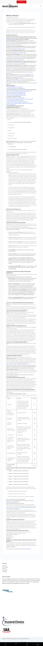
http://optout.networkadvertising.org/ (26, 291)
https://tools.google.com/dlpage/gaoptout (20, 289)
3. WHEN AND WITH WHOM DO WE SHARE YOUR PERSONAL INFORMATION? (21, 89)
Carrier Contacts (5, 567)
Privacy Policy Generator (26, 548)
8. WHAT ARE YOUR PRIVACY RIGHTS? (13, 96)
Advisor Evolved (26, 638)
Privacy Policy (4, 570)
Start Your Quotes (21, 1)
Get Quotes (4, 565)
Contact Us (4, 568)
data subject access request (10, 546)
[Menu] (40, 6)
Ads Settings (24, 290)
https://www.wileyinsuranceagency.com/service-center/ (24, 23)
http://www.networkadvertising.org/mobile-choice (16, 293)
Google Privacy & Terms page (28, 294)
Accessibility (4, 571)
